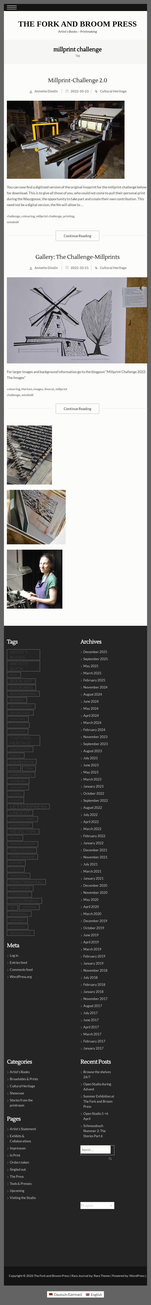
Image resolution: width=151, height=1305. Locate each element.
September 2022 (95, 800)
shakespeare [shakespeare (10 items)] (20, 888)
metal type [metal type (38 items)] (23, 831)
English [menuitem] (88, 1206)
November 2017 (95, 999)
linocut (49, 389)
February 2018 (94, 984)
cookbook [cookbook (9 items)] (18, 725)
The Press (17, 1176)
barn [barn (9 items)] (14, 674)
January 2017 (93, 1048)
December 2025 (95, 652)
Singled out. (18, 1169)
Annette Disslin (46, 91)
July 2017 (90, 1013)
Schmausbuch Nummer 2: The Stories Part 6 (94, 1131)
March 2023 (92, 779)
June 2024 (91, 701)
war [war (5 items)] (12, 907)
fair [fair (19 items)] (14, 768)
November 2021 (95, 857)
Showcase (17, 1093)
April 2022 (91, 822)
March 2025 (92, 673)
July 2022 (90, 815)
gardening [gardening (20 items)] (21, 775)
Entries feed (18, 962)
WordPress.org (21, 977)
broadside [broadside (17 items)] (20, 713)
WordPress (137, 1275)
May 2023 (90, 772)
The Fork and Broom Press (77, 24)
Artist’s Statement (23, 1129)
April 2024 (91, 715)
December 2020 (95, 885)
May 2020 (90, 900)
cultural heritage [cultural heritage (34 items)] (20, 740)
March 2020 (92, 914)
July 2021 (90, 864)
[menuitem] (97, 1205)
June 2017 (91, 1020)
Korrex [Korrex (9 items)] (15, 793)
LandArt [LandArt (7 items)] (15, 800)
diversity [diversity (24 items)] (20, 749)
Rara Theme (102, 1275)
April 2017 (91, 1027)
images (38, 389)
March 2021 (92, 871)
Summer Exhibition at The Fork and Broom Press (98, 1101)
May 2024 (90, 708)
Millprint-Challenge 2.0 (77, 80)
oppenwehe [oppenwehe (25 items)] (22, 856)
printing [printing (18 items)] (18, 876)
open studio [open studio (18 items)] (22, 850)
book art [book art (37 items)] (21, 681)
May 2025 (90, 666)
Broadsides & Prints (24, 1079)
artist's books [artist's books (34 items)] (19, 654)
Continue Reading (77, 236)
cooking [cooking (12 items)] (17, 731)
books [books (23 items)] (17, 700)
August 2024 (92, 694)
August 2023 (92, 751)
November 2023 (95, 737)
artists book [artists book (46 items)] (19, 666)
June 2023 (91, 765)
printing (68, 216)
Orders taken (19, 1162)
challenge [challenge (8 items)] (17, 719)
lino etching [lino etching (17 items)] (22, 819)
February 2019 (94, 956)
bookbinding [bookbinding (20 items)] (23, 694)
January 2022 (93, 843)
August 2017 (92, 1006)
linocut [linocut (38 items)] (20, 812)
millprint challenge (49, 216)
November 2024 (95, 687)
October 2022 (93, 793)
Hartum (26, 389)
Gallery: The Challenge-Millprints (77, 257)
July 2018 (90, 977)
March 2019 (92, 949)
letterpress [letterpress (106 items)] (28, 806)
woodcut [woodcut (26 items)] (20, 933)
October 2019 (93, 928)
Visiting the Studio (23, 1198)
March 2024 (92, 723)
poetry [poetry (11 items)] (15, 869)
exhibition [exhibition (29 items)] (21, 761)
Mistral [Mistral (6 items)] (15, 838)
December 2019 (95, 921)
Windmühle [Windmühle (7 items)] (17, 926)
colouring (28, 216)
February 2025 (94, 680)
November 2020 (95, 892)
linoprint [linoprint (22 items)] (20, 825)
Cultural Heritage (113, 91)
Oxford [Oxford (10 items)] (16, 863)
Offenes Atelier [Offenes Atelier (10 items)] (22, 844)
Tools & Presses (21, 1184)
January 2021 (93, 878)
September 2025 (95, 659)
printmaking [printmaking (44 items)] (26, 882)
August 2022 (92, 807)
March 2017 (92, 1034)
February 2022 (94, 836)
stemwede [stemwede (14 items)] (19, 895)
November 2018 (95, 970)
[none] (97, 1205)
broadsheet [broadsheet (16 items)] (21, 706)
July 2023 (90, 758)
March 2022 (92, 829)
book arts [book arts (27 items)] (21, 687)
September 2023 (95, 744)
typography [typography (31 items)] (24, 900)
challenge (13, 216)
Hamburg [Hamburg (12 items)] (18, 781)
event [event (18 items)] (15, 755)
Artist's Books (20, 1072)
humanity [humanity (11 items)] (18, 787)
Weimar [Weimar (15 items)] (29, 907)
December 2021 (95, 850)
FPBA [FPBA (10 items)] (29, 768)
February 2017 (94, 1041)
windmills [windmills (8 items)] (17, 920)
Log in (14, 955)
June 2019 (91, 935)
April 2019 (91, 942)
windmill (13, 222)
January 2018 (93, 992)
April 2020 (91, 907)
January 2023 (93, 786)
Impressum (18, 1148)
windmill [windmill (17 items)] (19, 914)
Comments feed (21, 970)
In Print (15, 1155)
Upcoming (17, 1191)
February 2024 (94, 730)
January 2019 (93, 963)
